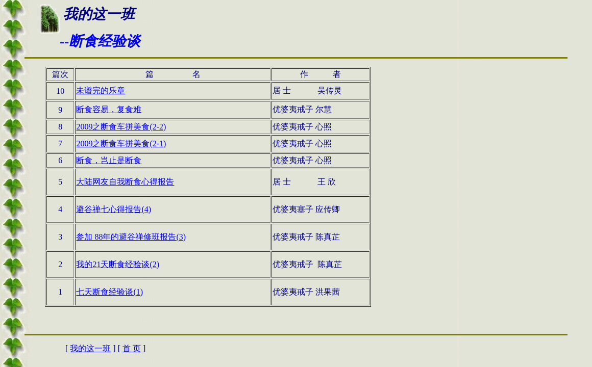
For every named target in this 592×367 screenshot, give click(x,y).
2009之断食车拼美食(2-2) (121, 126)
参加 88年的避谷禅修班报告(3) (131, 236)
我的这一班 (90, 348)
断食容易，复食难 (108, 109)
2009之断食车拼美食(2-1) (121, 143)
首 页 (131, 348)
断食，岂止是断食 (108, 160)
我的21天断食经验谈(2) (117, 264)
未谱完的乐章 (100, 90)
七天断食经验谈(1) (109, 291)
